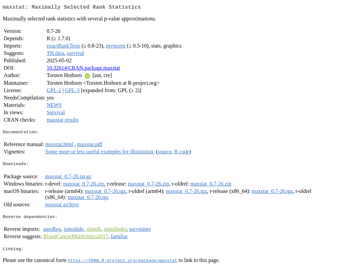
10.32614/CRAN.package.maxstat (83, 69)
